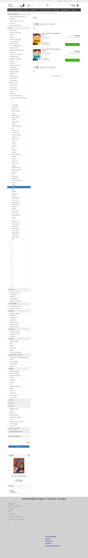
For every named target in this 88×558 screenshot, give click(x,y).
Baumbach (14, 124)
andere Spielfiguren (14, 298)
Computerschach (13, 89)
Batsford (18, 490)
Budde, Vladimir (15, 230)
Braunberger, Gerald (16, 197)
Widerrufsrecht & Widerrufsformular (16, 519)
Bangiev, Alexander (16, 111)
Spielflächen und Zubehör (15, 301)
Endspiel (11, 37)
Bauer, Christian (15, 121)
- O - (12, 265)
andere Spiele (12, 93)
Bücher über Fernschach (15, 308)
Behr (13, 128)
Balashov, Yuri (15, 108)
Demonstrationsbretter (14, 334)
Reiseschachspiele (14, 326)
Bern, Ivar (14, 143)
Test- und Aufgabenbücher (15, 45)
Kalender (11, 359)
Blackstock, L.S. (15, 161)
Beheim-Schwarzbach (16, 126)
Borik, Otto (14, 184)
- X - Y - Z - (13, 287)
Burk (13, 239)
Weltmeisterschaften (14, 71)
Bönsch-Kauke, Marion (17, 180)
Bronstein (14, 208)
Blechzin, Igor (15, 163)
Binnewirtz (14, 156)
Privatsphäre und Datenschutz (14, 506)
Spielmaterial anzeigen (14, 313)
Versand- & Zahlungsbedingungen (15, 516)
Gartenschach (34, 10)
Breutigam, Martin (15, 202)
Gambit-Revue (13, 380)
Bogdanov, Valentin (16, 167)
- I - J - (12, 254)
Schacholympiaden (14, 76)
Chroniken (12, 61)
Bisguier (13, 158)
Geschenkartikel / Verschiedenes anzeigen (19, 357)
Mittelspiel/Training (14, 43)
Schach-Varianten (13, 80)
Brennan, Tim (15, 200)
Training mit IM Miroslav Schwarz (15, 431)
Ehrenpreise (11, 338)
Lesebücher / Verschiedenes (16, 54)
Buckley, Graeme (15, 228)
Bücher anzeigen (13, 30)
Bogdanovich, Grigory (16, 169)
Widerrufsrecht (11, 514)
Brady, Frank (14, 193)
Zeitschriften (11, 368)
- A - (11, 100)
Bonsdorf (14, 182)
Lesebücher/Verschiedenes (16, 417)
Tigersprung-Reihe (14, 47)
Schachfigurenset (13, 294)
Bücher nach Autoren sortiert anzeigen (19, 97)
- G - (12, 250)
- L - (11, 258)
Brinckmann (14, 206)
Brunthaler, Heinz (15, 221)
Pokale (11, 343)
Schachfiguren (13, 317)
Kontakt (10, 511)
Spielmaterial (55, 10)
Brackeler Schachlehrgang (15, 25)
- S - (11, 271)
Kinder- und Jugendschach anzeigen (17, 16)
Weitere (73, 10)
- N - (12, 263)
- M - (12, 261)
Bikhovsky (14, 152)
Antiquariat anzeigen (14, 408)
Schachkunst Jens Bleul (13, 428)
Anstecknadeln (13, 347)
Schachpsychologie (14, 69)
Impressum (10, 508)
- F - (11, 248)
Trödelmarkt (11, 400)
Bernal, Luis (14, 145)
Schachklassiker (13, 67)
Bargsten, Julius (15, 115)
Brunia (13, 219)
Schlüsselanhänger (14, 361)
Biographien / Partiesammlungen (17, 50)
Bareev (13, 113)
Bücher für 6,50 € (13, 87)
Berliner (13, 141)
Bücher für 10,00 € (13, 82)
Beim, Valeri (14, 130)
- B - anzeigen (15, 104)
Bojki (13, 174)
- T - (11, 278)
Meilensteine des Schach (15, 65)
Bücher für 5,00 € (13, 84)
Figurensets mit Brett (14, 322)
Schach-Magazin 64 (14, 395)
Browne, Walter (15, 213)
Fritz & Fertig (12, 18)
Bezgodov (14, 150)
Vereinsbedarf (65, 10)
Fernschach (12, 63)
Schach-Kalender (13, 78)
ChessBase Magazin (14, 373)
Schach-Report (13, 397)
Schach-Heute (13, 393)
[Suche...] (29, 5)
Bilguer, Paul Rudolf (16, 154)
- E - (11, 245)
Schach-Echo (12, 390)
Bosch (13, 187)
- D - (12, 243)
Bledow (13, 165)
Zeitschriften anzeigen (14, 371)
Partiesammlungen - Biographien (17, 421)
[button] (66, 1)
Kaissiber (12, 382)
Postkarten (12, 366)
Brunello (13, 217)
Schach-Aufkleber (13, 363)
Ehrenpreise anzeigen (14, 341)
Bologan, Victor (15, 178)
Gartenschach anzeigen (15, 292)
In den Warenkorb (72, 44)
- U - (11, 280)
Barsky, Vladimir (15, 117)
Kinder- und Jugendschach (15, 10)
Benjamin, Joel (15, 137)
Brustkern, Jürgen (15, 224)
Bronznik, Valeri (15, 211)
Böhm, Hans (14, 171)
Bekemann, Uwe (15, 132)
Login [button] (70, 1)
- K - (11, 256)
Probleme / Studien (14, 56)
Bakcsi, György (15, 106)
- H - (12, 252)
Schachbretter (13, 320)
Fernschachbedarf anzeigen (16, 306)
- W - (12, 285)
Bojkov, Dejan (15, 176)
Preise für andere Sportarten (16, 352)
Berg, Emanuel (15, 139)
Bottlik (13, 189)
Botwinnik (14, 191)
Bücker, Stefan (15, 226)
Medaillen (12, 350)
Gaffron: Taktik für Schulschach (16, 21)
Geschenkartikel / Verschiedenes (15, 354)
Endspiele (12, 410)
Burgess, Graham (15, 237)
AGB (9, 521)
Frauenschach (13, 52)
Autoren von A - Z (13, 426)
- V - (11, 282)
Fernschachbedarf (45, 10)
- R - (11, 269)
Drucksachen (12, 336)
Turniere (11, 419)
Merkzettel (77, 1)
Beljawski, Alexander (16, 134)
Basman (13, 119)
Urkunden (12, 345)
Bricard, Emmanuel (16, 204)
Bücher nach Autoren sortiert (16, 95)
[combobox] (43, 24)
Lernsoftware (12, 23)
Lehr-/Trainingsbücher (14, 41)
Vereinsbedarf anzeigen (15, 331)
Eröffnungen (12, 34)
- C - (11, 241)
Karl (10, 384)
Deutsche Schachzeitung (15, 375)
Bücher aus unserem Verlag (15, 32)
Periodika (12, 91)
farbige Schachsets (14, 324)
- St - (12, 276)
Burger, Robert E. (15, 234)
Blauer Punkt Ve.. (18, 491)
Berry (13, 147)
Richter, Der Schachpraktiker (18, 476)
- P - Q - (12, 267)
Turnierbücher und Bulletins (15, 58)
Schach (11, 388)
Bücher (26, 10)
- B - (11, 102)
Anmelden (19, 446)
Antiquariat (10, 406)
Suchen (60, 1)
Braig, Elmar (14, 195)
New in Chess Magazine (15, 386)
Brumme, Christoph (16, 215)
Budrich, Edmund (15, 232)
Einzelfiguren (12, 296)
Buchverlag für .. (18, 492)
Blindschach (12, 74)
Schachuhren (12, 315)
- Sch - (12, 274)
